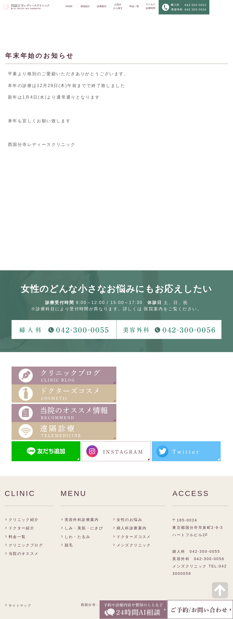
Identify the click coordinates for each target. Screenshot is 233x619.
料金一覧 (134, 6)
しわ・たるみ (77, 537)
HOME (69, 6)
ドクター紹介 (21, 528)
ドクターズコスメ (134, 537)
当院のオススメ (24, 553)
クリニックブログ (26, 545)
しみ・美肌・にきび (84, 528)
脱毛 (69, 545)
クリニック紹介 (24, 519)
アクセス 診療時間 (150, 6)
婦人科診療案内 (132, 528)
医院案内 (153, 309)
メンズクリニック (134, 545)
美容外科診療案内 (82, 519)
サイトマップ (20, 605)
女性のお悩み (129, 519)
